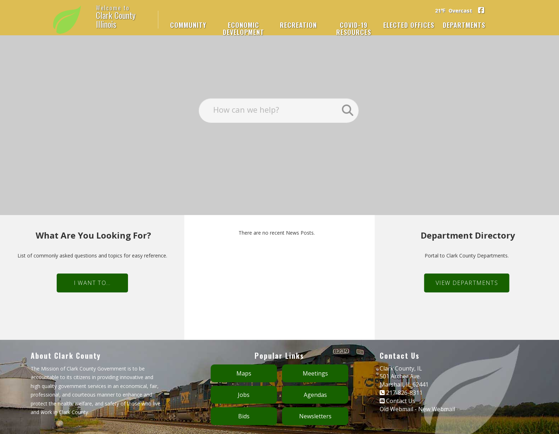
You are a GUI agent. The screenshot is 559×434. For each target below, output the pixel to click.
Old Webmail (396, 396)
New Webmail (436, 396)
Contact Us (400, 388)
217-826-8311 (404, 380)
